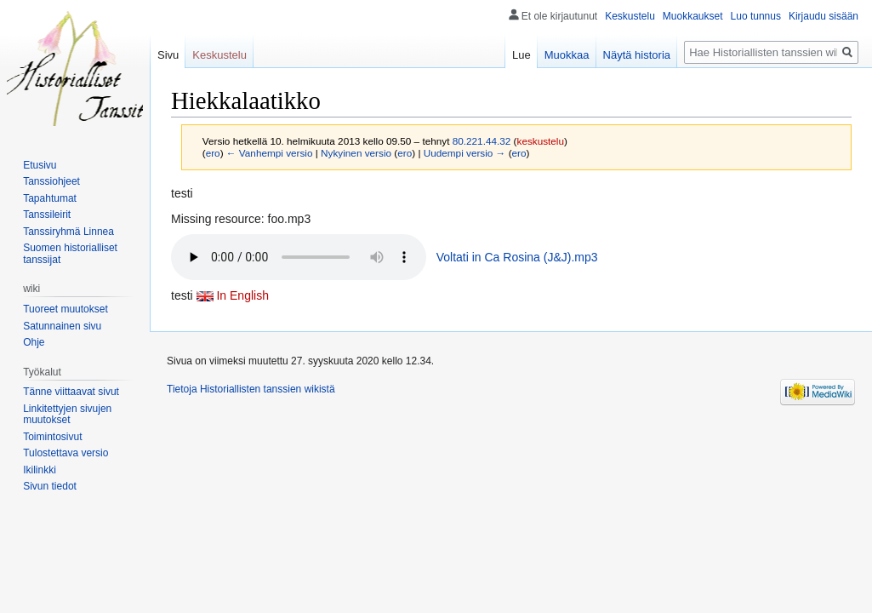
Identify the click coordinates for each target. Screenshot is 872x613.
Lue (521, 55)
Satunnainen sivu (62, 326)
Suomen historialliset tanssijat (70, 254)
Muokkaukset (693, 16)
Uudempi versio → (465, 152)
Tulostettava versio (65, 453)
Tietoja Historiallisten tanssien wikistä (251, 389)
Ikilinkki (39, 470)
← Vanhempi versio (269, 152)
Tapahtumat (50, 198)
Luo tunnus (756, 16)
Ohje (33, 342)
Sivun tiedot (50, 486)
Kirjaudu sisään (823, 16)
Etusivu (39, 165)
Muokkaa (567, 55)
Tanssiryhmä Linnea (68, 232)
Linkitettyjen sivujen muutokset (67, 415)
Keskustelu (630, 16)
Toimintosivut (52, 437)
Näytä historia (636, 55)
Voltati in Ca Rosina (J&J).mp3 (517, 257)
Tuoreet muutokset (65, 309)
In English (242, 295)
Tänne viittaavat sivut (71, 392)
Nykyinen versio (356, 152)
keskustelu (541, 140)
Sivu (168, 55)
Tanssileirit (47, 215)
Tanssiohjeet (51, 181)
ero (213, 152)
